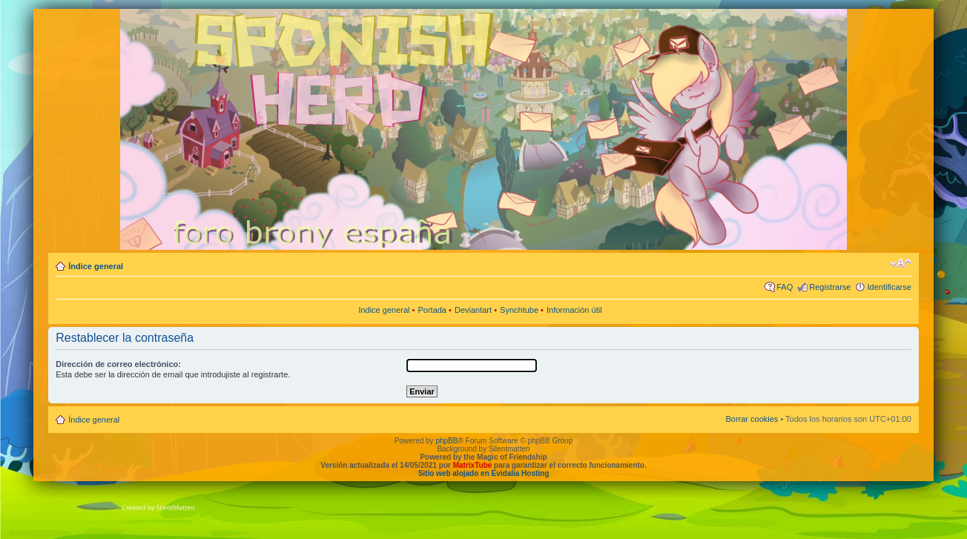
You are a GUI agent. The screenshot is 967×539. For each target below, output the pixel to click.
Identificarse (889, 286)
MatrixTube (472, 465)
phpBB (446, 441)
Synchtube (519, 309)
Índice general (95, 266)
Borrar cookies (751, 418)
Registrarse (830, 286)
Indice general (383, 309)
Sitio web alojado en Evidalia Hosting (483, 473)
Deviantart (473, 309)
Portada (432, 309)
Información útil (574, 309)
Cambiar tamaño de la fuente (900, 263)
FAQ (784, 286)
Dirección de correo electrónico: (118, 364)
